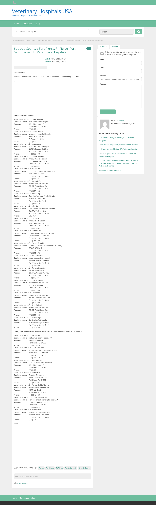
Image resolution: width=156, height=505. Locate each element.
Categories (27, 24)
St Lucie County (84, 468)
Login (141, 2)
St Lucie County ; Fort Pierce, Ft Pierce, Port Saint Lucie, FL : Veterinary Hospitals (45, 50)
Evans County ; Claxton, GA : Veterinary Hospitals (119, 149)
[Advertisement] (52, 446)
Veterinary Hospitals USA (42, 11)
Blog (38, 24)
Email (102, 68)
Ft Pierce (59, 468)
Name (102, 60)
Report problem (22, 483)
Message (103, 84)
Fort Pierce (50, 468)
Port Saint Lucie (71, 468)
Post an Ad (132, 23)
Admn (121, 120)
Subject (103, 76)
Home (16, 24)
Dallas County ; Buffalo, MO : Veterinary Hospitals (119, 145)
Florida (20, 40)
